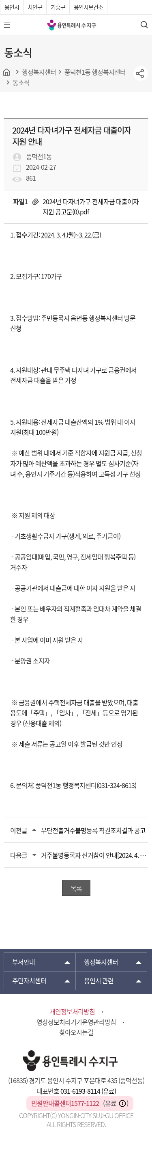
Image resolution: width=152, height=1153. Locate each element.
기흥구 (58, 7)
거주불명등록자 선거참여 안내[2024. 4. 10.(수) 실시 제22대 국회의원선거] (94, 855)
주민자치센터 (29, 980)
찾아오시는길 (76, 1032)
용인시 (11, 7)
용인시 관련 (98, 980)
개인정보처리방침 (72, 1011)
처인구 (35, 7)
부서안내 (23, 962)
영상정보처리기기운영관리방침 (76, 1022)
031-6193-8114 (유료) (88, 1091)
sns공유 (140, 73)
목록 (76, 888)
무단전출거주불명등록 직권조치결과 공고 (93, 830)
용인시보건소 (88, 7)
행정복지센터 (101, 962)
